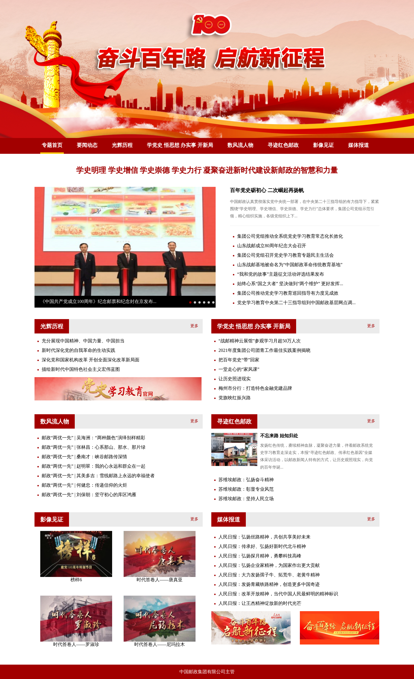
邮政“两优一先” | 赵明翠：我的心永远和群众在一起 (93, 466)
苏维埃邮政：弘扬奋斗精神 (246, 479)
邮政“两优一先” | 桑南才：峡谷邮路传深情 (84, 456)
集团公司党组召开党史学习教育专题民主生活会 (285, 255)
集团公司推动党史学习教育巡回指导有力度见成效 (287, 293)
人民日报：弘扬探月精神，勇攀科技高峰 (259, 555)
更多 (194, 326)
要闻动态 (87, 145)
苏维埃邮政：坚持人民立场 (246, 498)
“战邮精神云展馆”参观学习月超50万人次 (259, 340)
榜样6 (76, 579)
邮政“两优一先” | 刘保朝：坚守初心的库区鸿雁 (89, 494)
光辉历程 (122, 145)
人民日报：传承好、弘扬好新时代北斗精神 (262, 546)
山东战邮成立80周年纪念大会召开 (271, 245)
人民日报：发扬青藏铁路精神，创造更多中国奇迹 (269, 584)
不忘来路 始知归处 (279, 435)
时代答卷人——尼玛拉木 (159, 644)
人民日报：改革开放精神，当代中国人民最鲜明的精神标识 (278, 593)
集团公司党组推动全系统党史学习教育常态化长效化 (290, 236)
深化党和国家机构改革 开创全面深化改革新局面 (90, 359)
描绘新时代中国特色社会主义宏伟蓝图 (81, 369)
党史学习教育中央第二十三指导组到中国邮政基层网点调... (296, 302)
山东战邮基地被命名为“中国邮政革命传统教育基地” (289, 264)
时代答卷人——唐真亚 (160, 579)
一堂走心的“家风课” (238, 369)
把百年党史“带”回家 (238, 359)
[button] (190, 302)
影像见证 (323, 145)
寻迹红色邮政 (283, 145)
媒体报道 (358, 145)
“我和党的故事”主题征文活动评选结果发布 (280, 274)
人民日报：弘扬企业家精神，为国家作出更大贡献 (269, 565)
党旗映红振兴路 (234, 397)
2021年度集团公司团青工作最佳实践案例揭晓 (264, 350)
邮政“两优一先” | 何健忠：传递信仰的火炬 (84, 485)
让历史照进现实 (234, 378)
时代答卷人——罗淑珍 (76, 644)
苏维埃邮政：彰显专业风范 (246, 489)
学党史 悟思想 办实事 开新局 (180, 145)
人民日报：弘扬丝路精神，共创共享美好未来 (264, 536)
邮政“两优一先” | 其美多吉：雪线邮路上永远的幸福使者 (98, 475)
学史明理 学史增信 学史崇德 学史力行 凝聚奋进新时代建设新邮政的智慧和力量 (207, 170)
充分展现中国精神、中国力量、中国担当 (83, 340)
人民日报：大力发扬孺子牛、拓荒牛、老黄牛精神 (269, 574)
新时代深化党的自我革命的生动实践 (78, 350)
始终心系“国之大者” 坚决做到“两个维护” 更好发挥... (290, 283)
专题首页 (52, 145)
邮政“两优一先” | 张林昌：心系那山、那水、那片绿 (93, 447)
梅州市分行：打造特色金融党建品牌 (255, 388)
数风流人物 (240, 145)
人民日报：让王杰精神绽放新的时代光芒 (259, 603)
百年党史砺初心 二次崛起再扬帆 (267, 190)
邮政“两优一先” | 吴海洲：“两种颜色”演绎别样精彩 (93, 437)
